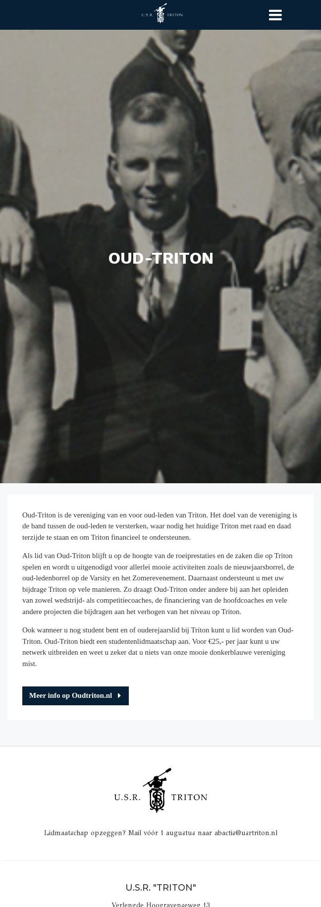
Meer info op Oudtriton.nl (70, 695)
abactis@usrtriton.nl (245, 833)
